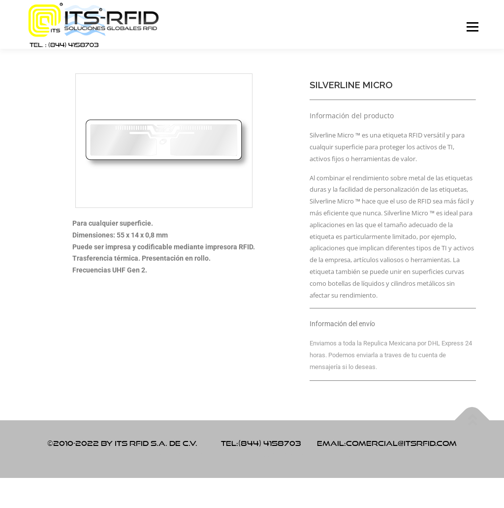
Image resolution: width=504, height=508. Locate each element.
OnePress (254, 454)
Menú (472, 27)
